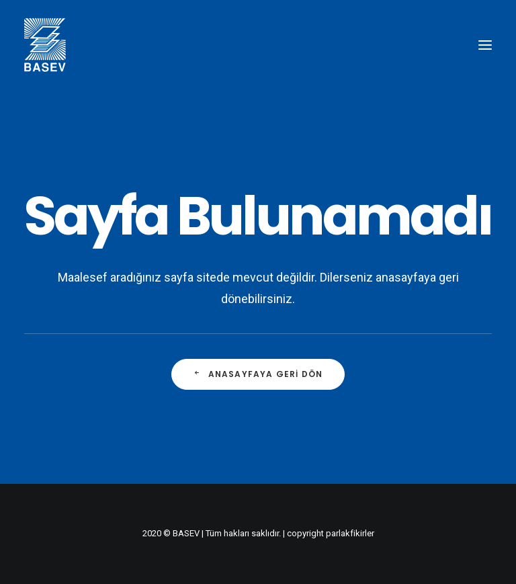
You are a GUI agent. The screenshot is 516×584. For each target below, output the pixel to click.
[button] (485, 45)
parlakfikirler (350, 533)
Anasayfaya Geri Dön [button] (257, 374)
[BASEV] (45, 45)
